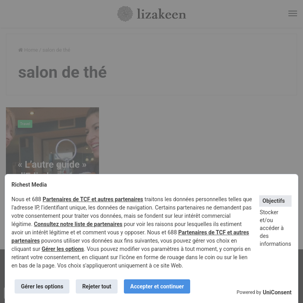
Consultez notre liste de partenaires (78, 224)
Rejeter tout (96, 286)
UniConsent (277, 292)
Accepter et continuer (157, 286)
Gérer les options (62, 249)
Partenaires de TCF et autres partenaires (93, 199)
